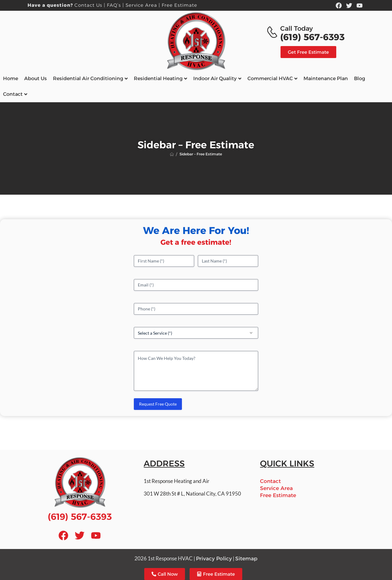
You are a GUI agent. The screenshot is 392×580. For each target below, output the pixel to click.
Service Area (141, 5)
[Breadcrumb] (172, 154)
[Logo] (196, 41)
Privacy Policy (214, 558)
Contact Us (88, 5)
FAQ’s (114, 5)
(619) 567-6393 (312, 37)
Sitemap (246, 558)
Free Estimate (179, 5)
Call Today (296, 28)
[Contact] (273, 32)
